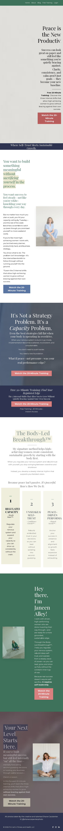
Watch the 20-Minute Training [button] (49, 118)
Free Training (47, 3)
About (33, 3)
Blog (39, 3)
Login (56, 3)
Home (27, 3)
